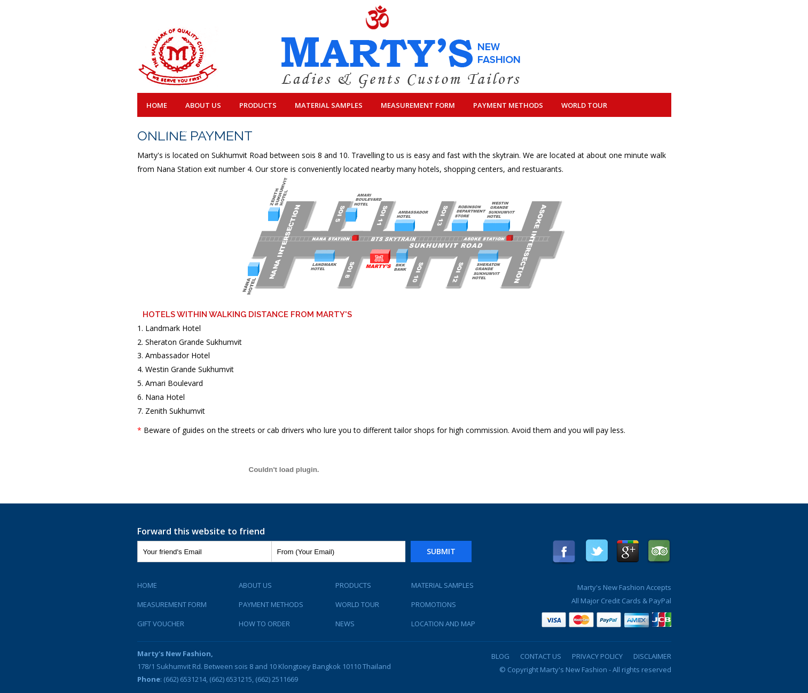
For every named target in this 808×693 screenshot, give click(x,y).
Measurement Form (418, 105)
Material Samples (329, 105)
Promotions (433, 604)
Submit (441, 551)
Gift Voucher (160, 623)
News (345, 623)
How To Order (264, 623)
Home (156, 105)
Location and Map (443, 623)
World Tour (584, 105)
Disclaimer (652, 656)
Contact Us (168, 129)
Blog (500, 656)
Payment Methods (508, 105)
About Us (203, 105)
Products (258, 105)
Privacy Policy (597, 656)
